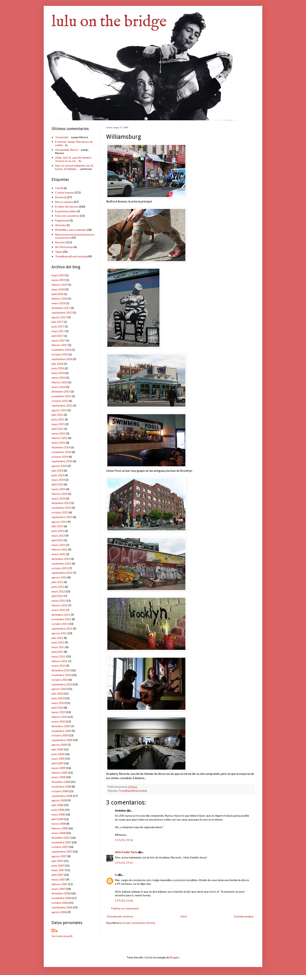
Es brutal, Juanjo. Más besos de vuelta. (74, 143)
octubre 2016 (60, 354)
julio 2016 (57, 363)
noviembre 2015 (61, 396)
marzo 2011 (59, 656)
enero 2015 (59, 442)
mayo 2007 (58, 870)
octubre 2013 (60, 512)
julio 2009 (57, 749)
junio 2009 (58, 754)
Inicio (183, 916)
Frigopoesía (62, 220)
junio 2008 (58, 809)
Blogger (174, 957)
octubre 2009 (60, 735)
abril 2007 (57, 874)
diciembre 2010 (61, 670)
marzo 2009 (59, 768)
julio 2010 (57, 693)
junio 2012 (58, 586)
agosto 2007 (59, 856)
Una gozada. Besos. (66, 149)
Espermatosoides (65, 211)
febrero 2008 (60, 828)
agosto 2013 (59, 521)
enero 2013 (59, 554)
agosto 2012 (59, 577)
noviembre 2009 (61, 730)
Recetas (60, 242)
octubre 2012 (60, 568)
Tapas (58, 251)
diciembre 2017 (61, 308)
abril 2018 (57, 294)
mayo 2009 (58, 758)
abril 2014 (57, 484)
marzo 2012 (59, 600)
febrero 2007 (60, 884)
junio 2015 (58, 419)
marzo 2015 (59, 433)
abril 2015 (57, 428)
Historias (60, 225)
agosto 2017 (59, 317)
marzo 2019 (59, 280)
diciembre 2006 (61, 893)
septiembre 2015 (62, 405)
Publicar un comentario (125, 908)
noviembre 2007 (61, 842)
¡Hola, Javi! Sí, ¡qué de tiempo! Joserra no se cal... (73, 159)
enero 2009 (59, 777)
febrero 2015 (60, 438)
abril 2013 (57, 540)
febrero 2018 (60, 298)
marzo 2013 (59, 545)
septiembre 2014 (62, 461)
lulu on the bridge (109, 22)
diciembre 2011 (61, 614)
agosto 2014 (59, 465)
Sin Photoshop (64, 247)
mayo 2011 (58, 647)
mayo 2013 (58, 535)
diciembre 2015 (61, 391)
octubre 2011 (60, 623)
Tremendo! (62, 137)
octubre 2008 (60, 791)
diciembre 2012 (61, 558)
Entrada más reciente (120, 916)
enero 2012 (59, 610)
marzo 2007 (59, 879)
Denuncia (61, 197)
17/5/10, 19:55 (124, 862)
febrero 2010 (60, 716)
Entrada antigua (244, 916)
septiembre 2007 (62, 851)
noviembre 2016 (61, 349)
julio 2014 (57, 470)
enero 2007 (59, 888)
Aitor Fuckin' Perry (126, 852)
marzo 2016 (59, 377)
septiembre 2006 (62, 907)
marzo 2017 (59, 340)
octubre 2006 (60, 902)
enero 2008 (59, 833)
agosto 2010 (59, 688)
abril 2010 (57, 707)
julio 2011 (57, 638)
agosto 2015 (59, 410)
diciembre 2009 (61, 726)
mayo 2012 (58, 591)
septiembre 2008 (62, 795)
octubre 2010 (60, 679)
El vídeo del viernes (66, 206)
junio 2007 (58, 865)
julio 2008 (57, 805)
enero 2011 (59, 665)
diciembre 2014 (61, 447)
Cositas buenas (64, 192)
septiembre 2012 (62, 572)
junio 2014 (58, 475)
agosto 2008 (59, 800)
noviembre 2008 (61, 786)
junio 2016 (58, 368)
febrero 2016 (60, 382)
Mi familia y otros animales (70, 229)
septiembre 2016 (62, 359)
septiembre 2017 (62, 312)
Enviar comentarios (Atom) (139, 922)
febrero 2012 (60, 605)
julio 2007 (57, 861)
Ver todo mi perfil (62, 936)
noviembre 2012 (61, 563)
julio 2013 (57, 526)
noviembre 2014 (61, 452)
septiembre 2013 (62, 517)
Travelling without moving (133, 790)
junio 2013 (58, 531)
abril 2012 (57, 596)
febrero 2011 (60, 661)
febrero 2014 (60, 493)
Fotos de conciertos (67, 215)
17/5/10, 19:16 (124, 840)
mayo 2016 (58, 373)
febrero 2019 (60, 284)
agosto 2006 (59, 912)
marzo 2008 (59, 823)
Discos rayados (64, 201)
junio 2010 (58, 698)
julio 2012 (57, 582)
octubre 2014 (60, 456)
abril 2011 (57, 651)
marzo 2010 (59, 712)
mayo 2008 (58, 814)
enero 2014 (59, 498)
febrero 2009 (60, 772)
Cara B (59, 188)
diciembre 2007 (61, 837)
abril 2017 (57, 335)
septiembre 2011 (62, 628)
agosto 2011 (59, 633)
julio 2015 (57, 414)
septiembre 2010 (62, 684)
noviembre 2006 (61, 898)
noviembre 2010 (61, 675)
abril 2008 (57, 819)
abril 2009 (57, 763)
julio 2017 (57, 321)
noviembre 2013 (61, 507)
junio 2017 (58, 326)
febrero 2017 (60, 345)
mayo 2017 (58, 331)
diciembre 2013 (61, 503)
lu (116, 874)
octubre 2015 (60, 400)
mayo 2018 (58, 289)
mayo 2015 (58, 424)
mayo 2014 (58, 479)
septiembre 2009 (62, 740)
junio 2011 (58, 642)
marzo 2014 (59, 489)
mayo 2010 (58, 703)
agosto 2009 (59, 744)
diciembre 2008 (61, 781)
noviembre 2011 (61, 619)
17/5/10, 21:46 (124, 900)
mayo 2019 (58, 275)
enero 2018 (59, 303)
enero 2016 (59, 387)
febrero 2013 (60, 549)
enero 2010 (59, 721)
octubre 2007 (60, 846)
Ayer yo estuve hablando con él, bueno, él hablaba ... (74, 167)
